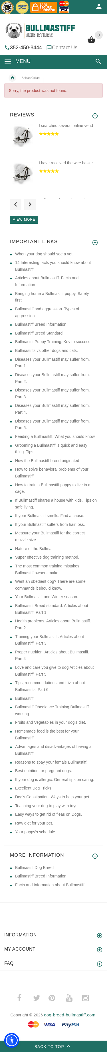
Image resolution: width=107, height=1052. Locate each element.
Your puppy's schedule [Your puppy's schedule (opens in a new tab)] (35, 832)
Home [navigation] (12, 78)
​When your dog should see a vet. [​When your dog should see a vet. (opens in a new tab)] (44, 254)
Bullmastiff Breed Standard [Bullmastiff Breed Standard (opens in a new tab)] (38, 333)
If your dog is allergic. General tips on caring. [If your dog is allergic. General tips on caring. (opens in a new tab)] (54, 779)
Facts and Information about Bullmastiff (49, 885)
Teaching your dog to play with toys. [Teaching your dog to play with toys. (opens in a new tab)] (46, 805)
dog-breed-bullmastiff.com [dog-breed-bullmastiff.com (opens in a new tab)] (69, 1014)
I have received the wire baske (66, 163)
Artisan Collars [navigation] (31, 77)
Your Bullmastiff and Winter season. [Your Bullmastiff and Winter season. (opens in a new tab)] (46, 596)
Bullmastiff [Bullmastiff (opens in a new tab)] (24, 698)
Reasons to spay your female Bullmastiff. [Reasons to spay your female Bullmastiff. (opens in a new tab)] (51, 762)
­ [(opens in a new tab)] (22, 998)
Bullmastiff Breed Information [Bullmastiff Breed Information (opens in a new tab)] (40, 324)
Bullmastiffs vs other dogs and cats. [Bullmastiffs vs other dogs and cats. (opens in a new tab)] (46, 350)
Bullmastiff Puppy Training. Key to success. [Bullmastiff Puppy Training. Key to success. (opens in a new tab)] (53, 341)
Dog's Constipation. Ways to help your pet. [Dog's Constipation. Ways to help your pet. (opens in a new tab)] (52, 797)
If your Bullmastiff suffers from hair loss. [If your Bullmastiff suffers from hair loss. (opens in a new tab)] (50, 524)
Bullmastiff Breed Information (40, 876)
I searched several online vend (66, 125)
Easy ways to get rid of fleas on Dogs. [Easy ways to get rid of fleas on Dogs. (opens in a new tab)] (48, 814)
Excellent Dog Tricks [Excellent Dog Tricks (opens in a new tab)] (33, 788)
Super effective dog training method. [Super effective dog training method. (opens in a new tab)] (47, 557)
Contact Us (64, 47)
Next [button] (30, 204)
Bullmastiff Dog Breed (34, 867)
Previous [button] (15, 204)
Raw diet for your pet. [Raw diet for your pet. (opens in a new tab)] (34, 823)
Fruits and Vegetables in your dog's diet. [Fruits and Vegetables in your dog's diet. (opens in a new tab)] (50, 722)
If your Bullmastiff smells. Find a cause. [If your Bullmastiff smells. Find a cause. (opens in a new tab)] (49, 515)
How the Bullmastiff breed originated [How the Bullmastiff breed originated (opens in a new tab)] (47, 460)
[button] (98, 61)
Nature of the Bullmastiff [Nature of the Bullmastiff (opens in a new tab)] (36, 548)
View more (24, 220)
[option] (53, 141)
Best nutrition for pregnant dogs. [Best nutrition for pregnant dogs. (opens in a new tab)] (43, 770)
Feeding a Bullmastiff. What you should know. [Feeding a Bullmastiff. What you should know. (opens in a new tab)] (55, 436)
